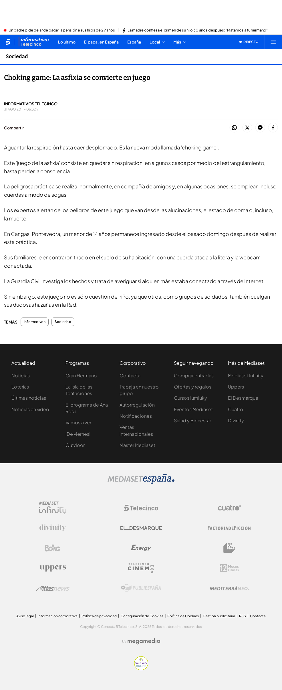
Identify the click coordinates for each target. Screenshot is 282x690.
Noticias (20, 375)
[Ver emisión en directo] (249, 41)
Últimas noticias (28, 398)
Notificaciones (136, 416)
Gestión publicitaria (219, 616)
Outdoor (75, 445)
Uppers (236, 387)
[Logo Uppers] (52, 568)
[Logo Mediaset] (141, 482)
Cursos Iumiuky (190, 398)
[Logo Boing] (52, 548)
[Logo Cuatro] (229, 508)
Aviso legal (25, 616)
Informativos (34, 322)
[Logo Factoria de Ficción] (229, 528)
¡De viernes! (77, 434)
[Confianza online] (141, 668)
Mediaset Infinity (245, 375)
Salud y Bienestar (192, 420)
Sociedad (63, 322)
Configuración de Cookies (142, 616)
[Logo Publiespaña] (141, 588)
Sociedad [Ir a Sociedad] (17, 56)
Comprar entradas (194, 375)
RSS (242, 616)
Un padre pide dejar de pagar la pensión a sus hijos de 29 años (62, 30)
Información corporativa (58, 616)
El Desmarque (243, 398)
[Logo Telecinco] (141, 508)
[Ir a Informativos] (34, 42)
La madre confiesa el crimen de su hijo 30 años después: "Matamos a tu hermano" (198, 30)
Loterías (20, 387)
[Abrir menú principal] (273, 42)
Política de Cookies (183, 616)
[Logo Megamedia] (144, 641)
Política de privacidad (99, 616)
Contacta (130, 375)
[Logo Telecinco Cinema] (141, 568)
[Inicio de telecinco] (8, 42)
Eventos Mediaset (193, 409)
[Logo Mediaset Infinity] (52, 508)
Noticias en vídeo (30, 409)
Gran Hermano (81, 375)
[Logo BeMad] (229, 548)
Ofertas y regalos (192, 387)
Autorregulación (137, 405)
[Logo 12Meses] (229, 568)
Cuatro (235, 409)
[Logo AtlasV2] (52, 588)
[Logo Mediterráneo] (229, 588)
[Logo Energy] (141, 548)
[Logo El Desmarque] (141, 528)
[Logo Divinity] (52, 528)
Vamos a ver (78, 422)
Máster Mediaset (137, 445)
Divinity (236, 420)
